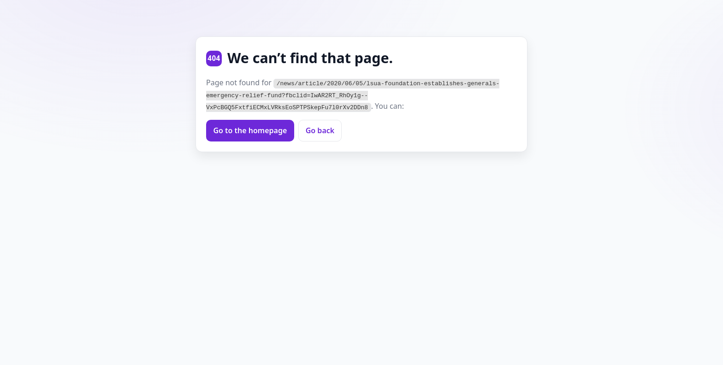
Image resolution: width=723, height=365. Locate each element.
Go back (320, 130)
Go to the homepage (250, 130)
